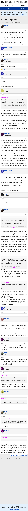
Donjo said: (3, 375)
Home (3, 8)
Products (6, 5)
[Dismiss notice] (26, 12)
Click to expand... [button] (14, 107)
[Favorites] (19, 7)
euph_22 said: (4, 216)
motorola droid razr (17, 22)
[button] (11, 8)
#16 (26, 416)
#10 (26, 312)
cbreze (3, 22)
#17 (26, 434)
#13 (26, 357)
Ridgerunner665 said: (5, 257)
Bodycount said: (4, 282)
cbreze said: (3, 97)
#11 (26, 323)
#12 (26, 343)
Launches (15, 5)
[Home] (18, 7)
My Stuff (8, 8)
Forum (23, 5)
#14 (26, 372)
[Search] (26, 8)
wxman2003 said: (4, 398)
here (22, 14)
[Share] (25, 30)
